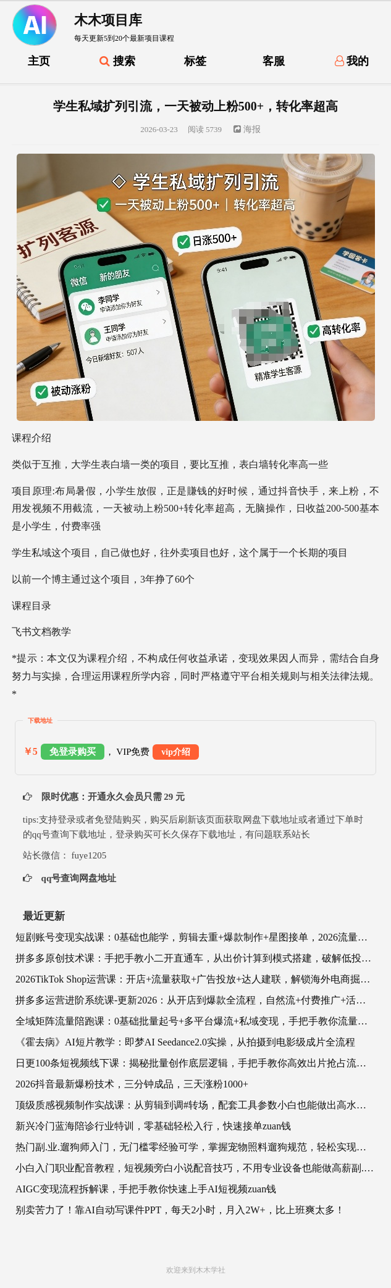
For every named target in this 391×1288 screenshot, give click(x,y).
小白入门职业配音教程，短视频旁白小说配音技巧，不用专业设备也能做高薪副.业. (195, 1168)
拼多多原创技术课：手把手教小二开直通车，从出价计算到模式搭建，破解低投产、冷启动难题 (195, 958)
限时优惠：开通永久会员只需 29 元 (112, 797)
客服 (274, 61)
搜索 (117, 61)
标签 (195, 61)
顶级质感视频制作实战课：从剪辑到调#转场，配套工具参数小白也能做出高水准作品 (195, 1105)
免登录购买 (72, 752)
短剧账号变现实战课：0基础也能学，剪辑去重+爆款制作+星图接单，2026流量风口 (195, 937)
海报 (247, 129)
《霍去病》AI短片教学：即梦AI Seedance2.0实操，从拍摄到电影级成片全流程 (185, 1042)
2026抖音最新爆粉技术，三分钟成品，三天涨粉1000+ (131, 1084)
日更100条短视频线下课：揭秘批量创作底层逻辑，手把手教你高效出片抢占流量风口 (195, 1063)
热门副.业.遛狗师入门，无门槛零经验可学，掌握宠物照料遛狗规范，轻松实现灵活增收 (195, 1147)
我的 (352, 61)
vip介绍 (175, 752)
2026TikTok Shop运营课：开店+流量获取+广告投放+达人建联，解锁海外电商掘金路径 (195, 979)
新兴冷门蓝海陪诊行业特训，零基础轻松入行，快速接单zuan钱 (153, 1126)
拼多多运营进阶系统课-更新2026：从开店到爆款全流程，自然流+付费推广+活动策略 (195, 1000)
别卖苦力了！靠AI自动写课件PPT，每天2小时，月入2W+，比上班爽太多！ (180, 1210)
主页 (39, 61)
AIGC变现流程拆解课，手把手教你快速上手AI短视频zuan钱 (145, 1189)
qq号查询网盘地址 (77, 878)
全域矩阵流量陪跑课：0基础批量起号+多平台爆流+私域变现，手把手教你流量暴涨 (195, 1021)
